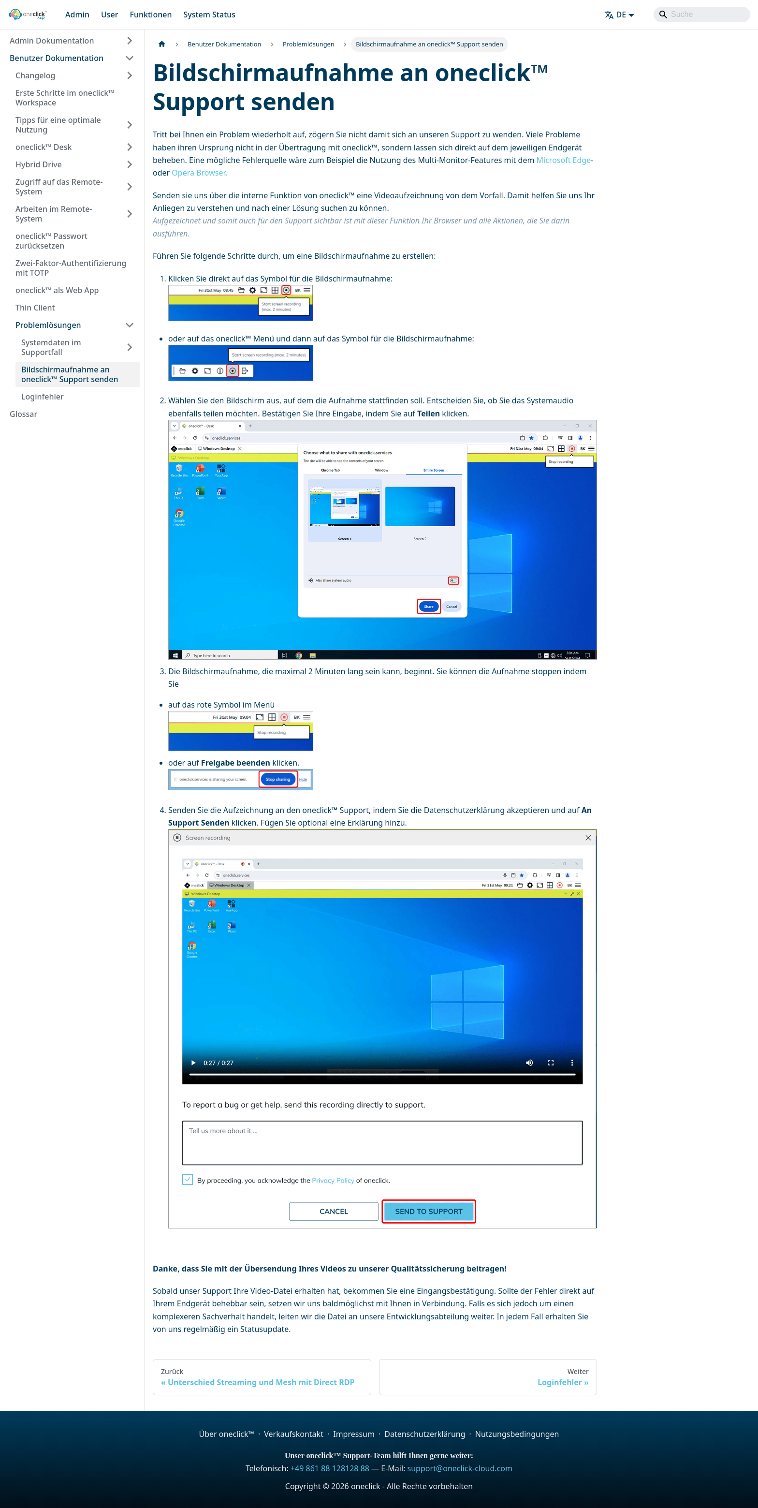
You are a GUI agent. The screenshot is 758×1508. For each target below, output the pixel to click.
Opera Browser (198, 172)
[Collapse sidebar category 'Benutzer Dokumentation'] (129, 58)
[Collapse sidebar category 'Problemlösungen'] (129, 325)
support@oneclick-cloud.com (460, 1468)
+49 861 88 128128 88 (330, 1468)
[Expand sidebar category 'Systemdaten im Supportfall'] (129, 347)
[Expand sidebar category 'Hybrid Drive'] (129, 164)
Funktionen (151, 14)
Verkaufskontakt (293, 1434)
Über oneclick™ (226, 1434)
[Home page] (162, 44)
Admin (77, 14)
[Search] (702, 14)
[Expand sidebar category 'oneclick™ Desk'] (129, 147)
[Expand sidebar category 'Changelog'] (129, 75)
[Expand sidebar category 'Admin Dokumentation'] (129, 40)
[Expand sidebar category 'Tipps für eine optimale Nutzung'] (129, 124)
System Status (209, 14)
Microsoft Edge (564, 160)
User (109, 14)
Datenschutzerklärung (424, 1434)
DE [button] (615, 14)
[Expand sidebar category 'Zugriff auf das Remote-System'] (129, 186)
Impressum (354, 1434)
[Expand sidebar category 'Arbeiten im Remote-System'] (129, 213)
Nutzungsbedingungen (517, 1434)
